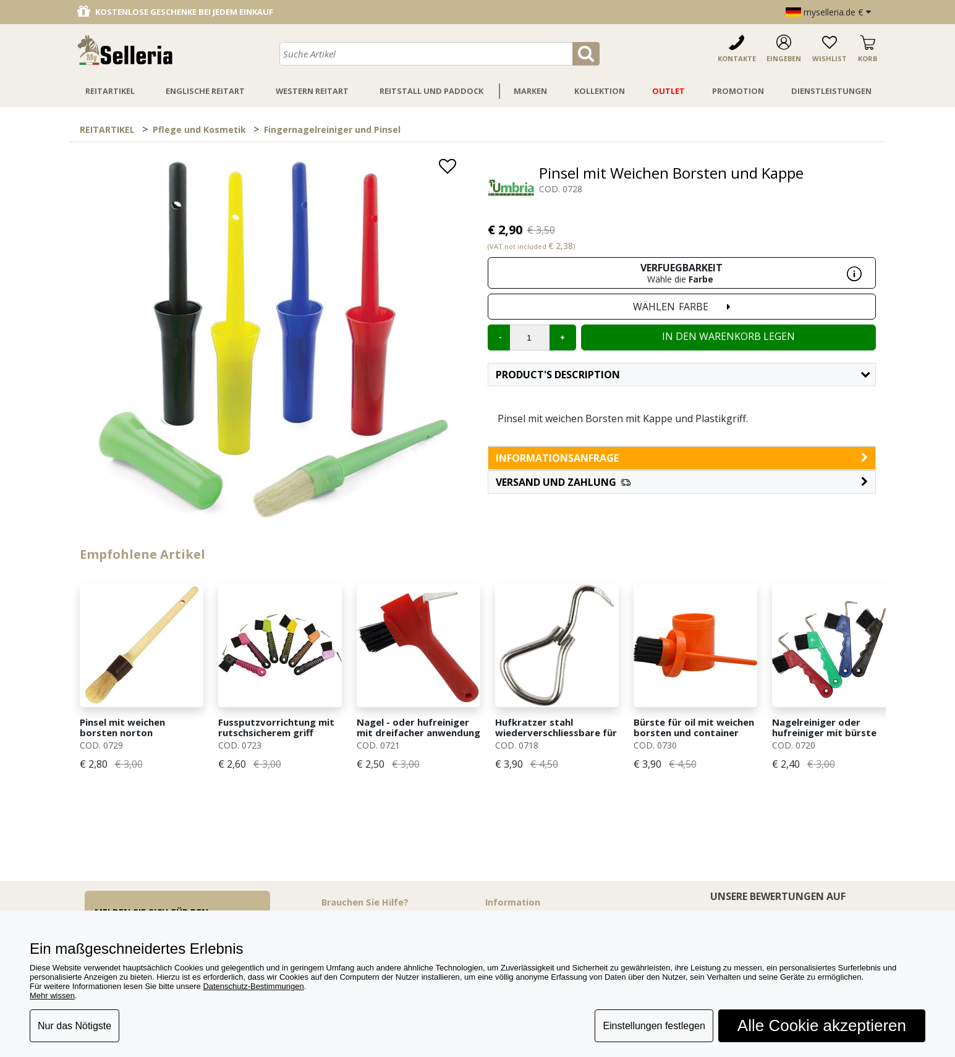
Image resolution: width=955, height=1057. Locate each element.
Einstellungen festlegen (654, 1026)
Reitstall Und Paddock (431, 90)
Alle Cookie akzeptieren (821, 1025)
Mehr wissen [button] (52, 995)
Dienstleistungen (831, 90)
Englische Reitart (205, 90)
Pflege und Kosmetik (199, 129)
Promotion (738, 90)
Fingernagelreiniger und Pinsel (332, 129)
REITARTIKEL (107, 129)
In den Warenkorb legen (728, 336)
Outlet (668, 90)
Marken (530, 90)
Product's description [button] (683, 374)
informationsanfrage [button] (682, 458)
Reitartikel (110, 90)
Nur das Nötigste (74, 1026)
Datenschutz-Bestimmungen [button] (253, 986)
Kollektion (599, 90)
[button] (682, 482)
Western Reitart (312, 90)
